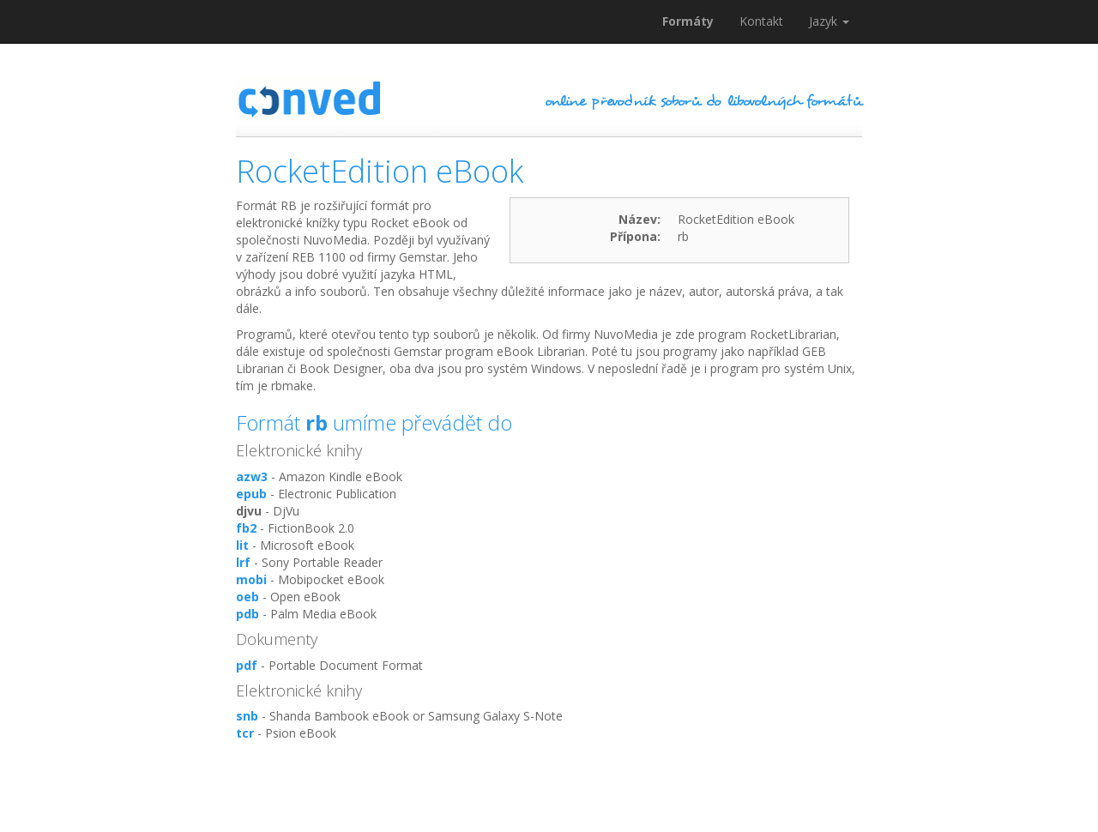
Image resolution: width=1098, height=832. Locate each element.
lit (242, 545)
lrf (243, 562)
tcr (245, 733)
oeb (247, 596)
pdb (247, 614)
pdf (246, 665)
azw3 (252, 476)
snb (247, 716)
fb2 (246, 528)
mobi (251, 579)
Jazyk (829, 21)
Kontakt (761, 21)
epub (251, 493)
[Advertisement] (549, 789)
